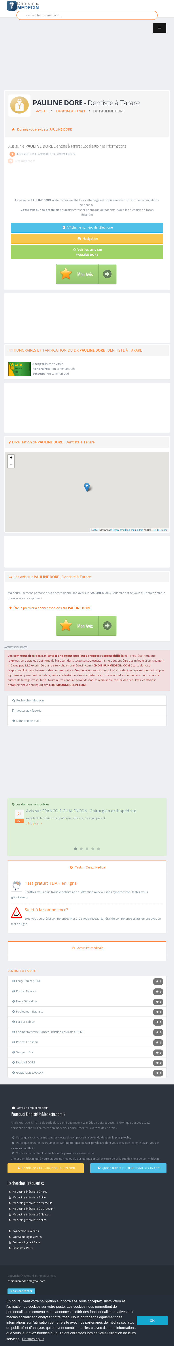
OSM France (160, 530)
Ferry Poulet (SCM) (26, 981)
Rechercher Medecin (28, 700)
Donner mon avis (25, 721)
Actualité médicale (87, 948)
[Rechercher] (87, 15)
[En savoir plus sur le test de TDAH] (16, 885)
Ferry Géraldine (24, 1001)
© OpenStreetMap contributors (126, 530)
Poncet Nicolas (24, 991)
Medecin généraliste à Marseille (30, 1203)
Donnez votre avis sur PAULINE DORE (42, 129)
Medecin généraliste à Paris (28, 1191)
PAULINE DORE (23, 1062)
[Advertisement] (89, 58)
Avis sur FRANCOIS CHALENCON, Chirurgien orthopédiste (81, 810)
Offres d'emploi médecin (30, 1107)
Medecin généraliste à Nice (27, 1220)
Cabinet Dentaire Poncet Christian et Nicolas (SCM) (47, 1032)
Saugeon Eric (23, 1052)
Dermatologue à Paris (24, 1242)
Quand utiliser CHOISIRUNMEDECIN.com (129, 1168)
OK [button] (152, 1320)
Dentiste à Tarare (70, 111)
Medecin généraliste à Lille (27, 1197)
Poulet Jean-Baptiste (27, 1011)
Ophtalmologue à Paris (25, 1236)
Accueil (41, 111)
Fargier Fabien (23, 1022)
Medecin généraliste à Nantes (29, 1214)
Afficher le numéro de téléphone (88, 227)
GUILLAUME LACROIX (27, 1072)
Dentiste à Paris (21, 1248)
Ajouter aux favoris (26, 710)
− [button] (11, 464)
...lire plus (34, 823)
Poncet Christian (25, 1042)
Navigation (88, 238)
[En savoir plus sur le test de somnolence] (16, 912)
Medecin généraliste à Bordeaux (31, 1208)
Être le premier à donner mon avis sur (50, 608)
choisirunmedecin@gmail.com (26, 1281)
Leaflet (94, 530)
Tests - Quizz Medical (88, 867)
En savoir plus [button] (33, 1339)
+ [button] (11, 458)
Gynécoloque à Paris (24, 1231)
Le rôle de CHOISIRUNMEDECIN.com (46, 1168)
